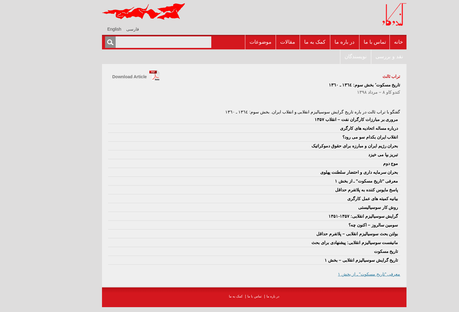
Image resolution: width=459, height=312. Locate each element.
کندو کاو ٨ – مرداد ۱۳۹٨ (354, 92)
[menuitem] (108, 29)
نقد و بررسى (364, 56)
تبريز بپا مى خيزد (359, 154)
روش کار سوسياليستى (354, 207)
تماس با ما (350, 42)
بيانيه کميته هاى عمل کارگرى (348, 198)
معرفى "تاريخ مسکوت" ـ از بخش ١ (342, 181)
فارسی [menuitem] (108, 29)
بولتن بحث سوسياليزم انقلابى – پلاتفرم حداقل (332, 233)
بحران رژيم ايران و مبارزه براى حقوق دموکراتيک (330, 145)
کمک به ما (290, 42)
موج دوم (366, 163)
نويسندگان (331, 56)
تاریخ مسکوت (361, 251)
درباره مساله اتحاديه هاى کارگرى (344, 128)
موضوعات (236, 42)
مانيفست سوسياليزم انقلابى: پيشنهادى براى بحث (330, 242)
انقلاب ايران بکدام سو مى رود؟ (345, 137)
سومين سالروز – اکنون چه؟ (348, 225)
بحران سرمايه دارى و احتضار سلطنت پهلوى (334, 172)
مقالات (263, 42)
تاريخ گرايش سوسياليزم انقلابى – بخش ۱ (336, 260)
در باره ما (320, 42)
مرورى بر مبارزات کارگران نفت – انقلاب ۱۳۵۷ (331, 119)
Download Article (105, 76)
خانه (374, 42)
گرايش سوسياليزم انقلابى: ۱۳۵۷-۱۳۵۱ (338, 216)
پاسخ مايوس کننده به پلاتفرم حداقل (342, 189)
